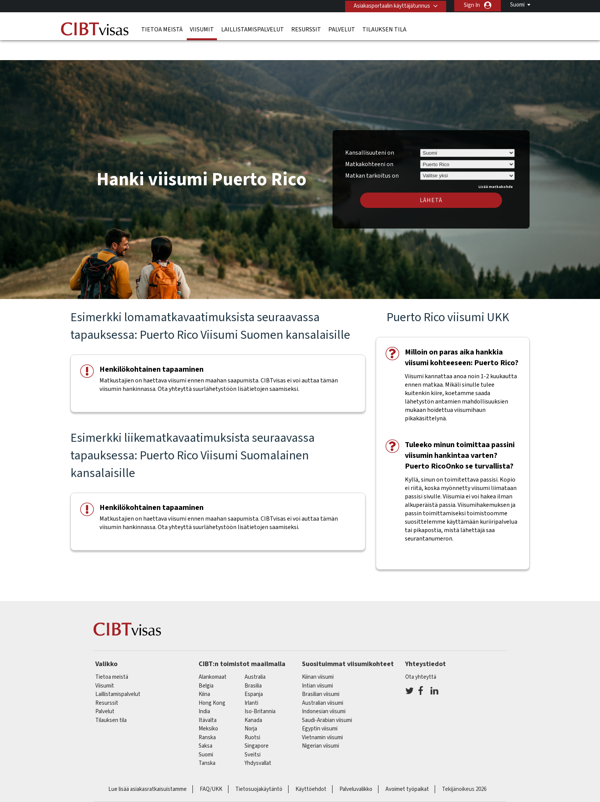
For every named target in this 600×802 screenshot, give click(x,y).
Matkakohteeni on (369, 143)
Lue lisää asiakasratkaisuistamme (147, 768)
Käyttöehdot (310, 768)
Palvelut (341, 29)
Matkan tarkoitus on (372, 153)
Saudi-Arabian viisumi (327, 699)
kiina (204, 673)
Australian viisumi (322, 682)
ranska (207, 716)
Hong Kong (212, 682)
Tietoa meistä (162, 29)
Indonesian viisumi (324, 690)
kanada (253, 699)
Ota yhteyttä (420, 656)
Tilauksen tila (384, 29)
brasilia (253, 664)
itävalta (208, 699)
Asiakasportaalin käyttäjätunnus (390, 5)
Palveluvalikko (355, 768)
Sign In (472, 5)
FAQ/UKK (211, 768)
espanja (254, 673)
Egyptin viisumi (320, 707)
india (204, 690)
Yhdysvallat (258, 742)
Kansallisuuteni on (369, 131)
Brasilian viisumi (320, 673)
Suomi (517, 5)
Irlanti (251, 682)
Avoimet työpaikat (407, 768)
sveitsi (253, 733)
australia (255, 656)
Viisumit (202, 29)
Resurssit (306, 29)
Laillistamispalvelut (252, 29)
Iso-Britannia (260, 690)
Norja (251, 707)
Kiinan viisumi (318, 656)
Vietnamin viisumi (322, 716)
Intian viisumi (317, 664)
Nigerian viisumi (320, 724)
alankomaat (213, 656)
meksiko (208, 707)
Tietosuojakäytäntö (258, 768)
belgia (206, 664)
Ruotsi (252, 716)
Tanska (207, 742)
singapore (257, 724)
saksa (205, 724)
